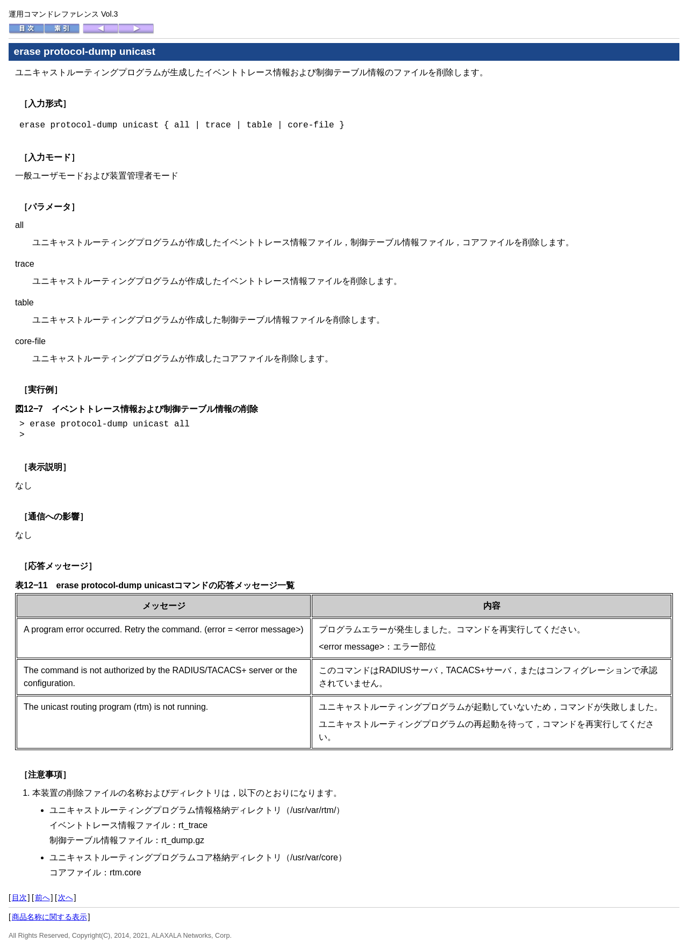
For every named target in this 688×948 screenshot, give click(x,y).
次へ (65, 897)
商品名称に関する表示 (49, 917)
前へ (42, 897)
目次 (19, 897)
